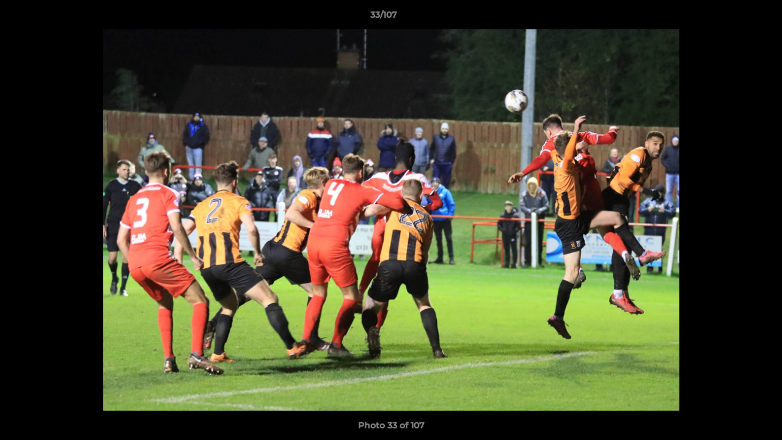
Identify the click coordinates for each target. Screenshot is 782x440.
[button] (730, 17)
